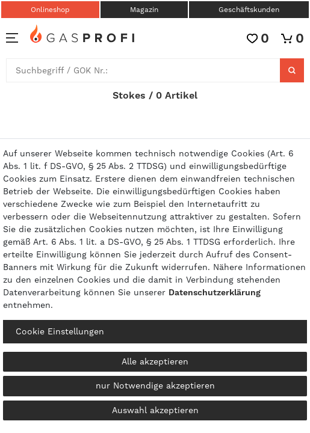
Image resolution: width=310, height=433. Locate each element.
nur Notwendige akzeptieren (155, 385)
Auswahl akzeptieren (155, 410)
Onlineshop (50, 9)
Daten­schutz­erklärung (215, 292)
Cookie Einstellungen (60, 331)
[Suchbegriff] (143, 70)
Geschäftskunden (249, 9)
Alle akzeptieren (155, 361)
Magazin (144, 9)
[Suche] (292, 70)
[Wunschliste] (258, 38)
